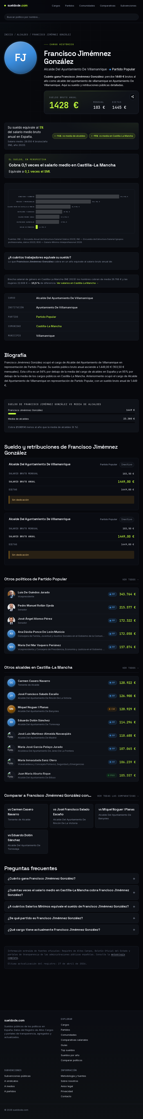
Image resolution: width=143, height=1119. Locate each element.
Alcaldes (22, 34)
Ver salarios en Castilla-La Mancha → (78, 283)
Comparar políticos (71, 1060)
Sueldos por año (70, 1055)
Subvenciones (128, 5)
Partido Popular (123, 69)
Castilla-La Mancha (49, 326)
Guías (64, 1045)
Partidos (69, 5)
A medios (9, 1086)
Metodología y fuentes (73, 1075)
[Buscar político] (71, 17)
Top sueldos (68, 1050)
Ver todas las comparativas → (118, 796)
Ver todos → (130, 579)
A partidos (10, 1091)
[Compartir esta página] (132, 96)
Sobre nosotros (69, 1081)
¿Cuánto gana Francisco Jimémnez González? (41, 878)
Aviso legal (67, 1086)
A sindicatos (11, 1081)
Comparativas (107, 5)
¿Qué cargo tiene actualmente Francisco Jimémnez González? (54, 930)
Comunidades (87, 5)
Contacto (66, 1096)
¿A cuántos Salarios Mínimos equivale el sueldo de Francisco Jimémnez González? (68, 906)
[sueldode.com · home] (16, 5)
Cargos (56, 5)
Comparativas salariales (74, 1039)
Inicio (8, 34)
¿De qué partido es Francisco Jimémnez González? (45, 918)
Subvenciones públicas (17, 1075)
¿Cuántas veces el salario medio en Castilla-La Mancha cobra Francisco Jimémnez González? (68, 892)
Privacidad (67, 1091)
